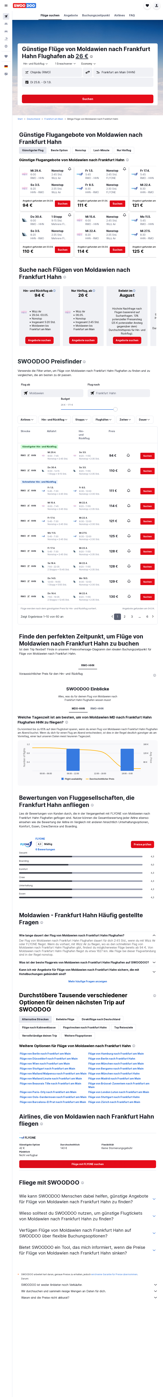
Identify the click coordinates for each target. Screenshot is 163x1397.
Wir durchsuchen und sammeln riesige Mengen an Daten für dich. (89, 1291)
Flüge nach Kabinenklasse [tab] (39, 1027)
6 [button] (147, 616)
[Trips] (6, 56)
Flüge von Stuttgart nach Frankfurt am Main (47, 1068)
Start (20, 119)
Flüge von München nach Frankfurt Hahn (114, 1073)
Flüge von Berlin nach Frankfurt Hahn (111, 1058)
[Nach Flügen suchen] (6, 16)
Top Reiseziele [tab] (123, 1027)
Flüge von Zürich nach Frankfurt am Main (114, 1101)
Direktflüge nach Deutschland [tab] (101, 1019)
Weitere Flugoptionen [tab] (78, 1035)
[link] (39, 340)
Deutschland (33, 119)
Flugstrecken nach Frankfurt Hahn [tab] (85, 1027)
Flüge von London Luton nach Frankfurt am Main (118, 1092)
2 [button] (124, 616)
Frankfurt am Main (53, 119)
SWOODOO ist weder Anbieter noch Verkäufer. (89, 1285)
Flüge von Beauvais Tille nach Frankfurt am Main (50, 1083)
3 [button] (132, 616)
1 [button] (117, 616)
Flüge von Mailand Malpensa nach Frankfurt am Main (53, 1073)
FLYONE (40, 838)
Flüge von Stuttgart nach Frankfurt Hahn (114, 1096)
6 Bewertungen (45, 849)
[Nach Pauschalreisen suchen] (6, 38)
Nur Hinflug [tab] (124, 150)
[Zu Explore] (6, 46)
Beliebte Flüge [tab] (65, 1019)
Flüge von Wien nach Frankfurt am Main (45, 1063)
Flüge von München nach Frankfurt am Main (116, 1063)
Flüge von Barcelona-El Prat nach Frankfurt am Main (53, 1101)
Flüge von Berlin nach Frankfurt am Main (45, 1053)
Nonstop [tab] (80, 150)
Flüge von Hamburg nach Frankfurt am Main (116, 1053)
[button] (6, 5)
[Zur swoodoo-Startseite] (24, 5)
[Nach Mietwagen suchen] (6, 31)
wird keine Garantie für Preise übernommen (114, 1274)
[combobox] (36, 63)
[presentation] (91, 56)
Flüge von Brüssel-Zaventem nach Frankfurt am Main (118, 1085)
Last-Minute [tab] (101, 150)
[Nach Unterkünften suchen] (6, 23)
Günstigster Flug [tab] (32, 150)
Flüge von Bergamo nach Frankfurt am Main (116, 1068)
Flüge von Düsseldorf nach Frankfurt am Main (49, 1058)
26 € (82, 56)
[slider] (115, 409)
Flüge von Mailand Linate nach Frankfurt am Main (51, 1078)
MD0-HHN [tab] (78, 708)
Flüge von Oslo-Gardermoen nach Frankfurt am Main (53, 1096)
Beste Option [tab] (59, 150)
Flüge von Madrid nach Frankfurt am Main (114, 1078)
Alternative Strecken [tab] (35, 1019)
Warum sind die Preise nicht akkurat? (89, 1297)
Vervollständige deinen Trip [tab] (39, 1035)
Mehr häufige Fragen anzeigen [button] (87, 981)
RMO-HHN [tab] (87, 665)
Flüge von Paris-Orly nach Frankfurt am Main (48, 1092)
